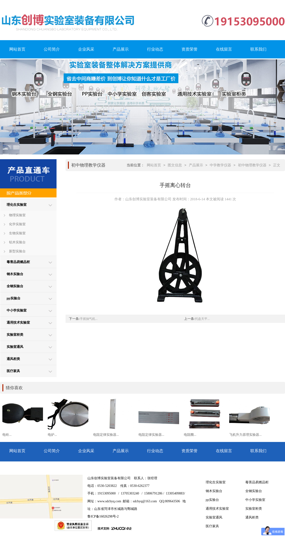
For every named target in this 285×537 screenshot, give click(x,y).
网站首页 (17, 49)
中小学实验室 (17, 310)
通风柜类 (13, 359)
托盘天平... (202, 319)
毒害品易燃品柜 (18, 262)
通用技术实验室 (18, 322)
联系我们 (258, 49)
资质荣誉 (189, 49)
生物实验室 (17, 233)
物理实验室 (17, 215)
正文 (276, 165)
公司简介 (52, 49)
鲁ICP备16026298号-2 (103, 516)
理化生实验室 (17, 204)
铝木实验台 (17, 242)
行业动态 (155, 49)
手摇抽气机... (89, 319)
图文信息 (175, 165)
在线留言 (224, 49)
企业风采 (86, 49)
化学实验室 (17, 224)
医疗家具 (13, 371)
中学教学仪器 (220, 165)
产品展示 (121, 49)
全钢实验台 (15, 286)
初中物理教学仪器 (252, 165)
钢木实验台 (15, 274)
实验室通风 (15, 347)
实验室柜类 (15, 334)
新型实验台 (17, 251)
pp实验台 (13, 298)
